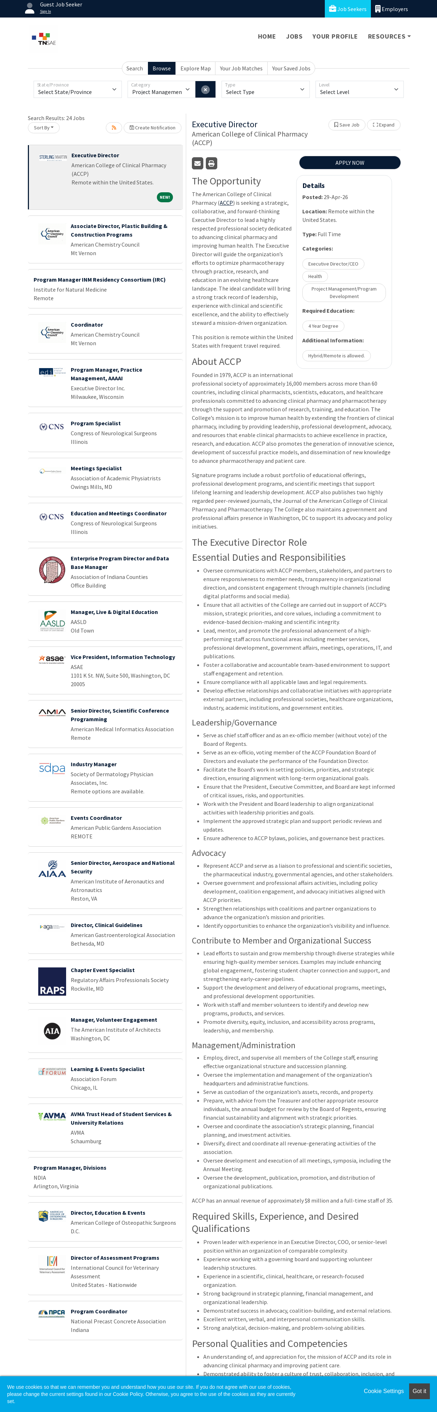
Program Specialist (96, 423)
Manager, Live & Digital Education (114, 611)
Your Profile (335, 36)
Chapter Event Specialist (103, 969)
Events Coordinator (96, 817)
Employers (391, 8)
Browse (162, 68)
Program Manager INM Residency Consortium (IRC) (100, 279)
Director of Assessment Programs (115, 1257)
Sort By (42, 127)
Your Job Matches (241, 68)
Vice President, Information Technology (123, 656)
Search (134, 68)
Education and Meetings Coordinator (119, 513)
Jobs (294, 36)
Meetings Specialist (96, 468)
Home (267, 36)
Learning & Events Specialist (108, 1068)
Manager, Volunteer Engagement (114, 1019)
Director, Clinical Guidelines (107, 924)
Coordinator (87, 324)
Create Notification (152, 127)
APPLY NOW (350, 162)
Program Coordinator (99, 1311)
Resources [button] (387, 36)
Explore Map (195, 68)
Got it (419, 1391)
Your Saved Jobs (291, 68)
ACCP (226, 202)
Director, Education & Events (108, 1212)
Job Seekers (348, 8)
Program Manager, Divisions (70, 1167)
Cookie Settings (384, 1391)
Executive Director (95, 155)
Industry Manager (93, 764)
